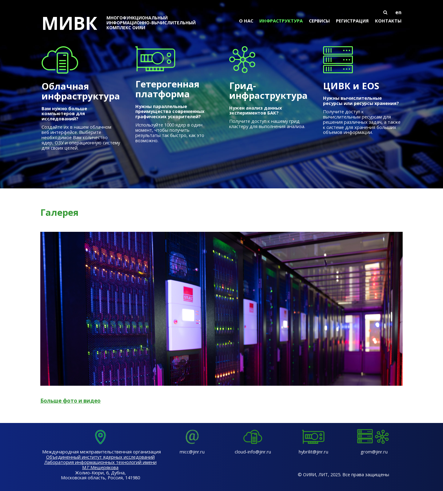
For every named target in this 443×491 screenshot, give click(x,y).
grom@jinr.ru (374, 452)
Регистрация (352, 21)
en (398, 12)
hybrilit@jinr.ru (313, 452)
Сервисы (319, 21)
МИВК (123, 22)
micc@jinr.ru (192, 452)
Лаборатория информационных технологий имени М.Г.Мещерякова (100, 464)
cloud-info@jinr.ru (253, 452)
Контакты (388, 21)
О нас (246, 21)
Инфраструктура (281, 21)
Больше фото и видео (70, 400)
